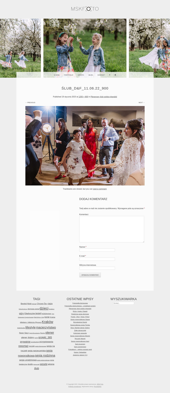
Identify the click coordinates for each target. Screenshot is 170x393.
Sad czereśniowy (80, 347)
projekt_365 (45, 337)
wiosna (51, 364)
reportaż (23, 345)
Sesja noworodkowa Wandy (80, 336)
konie (47, 317)
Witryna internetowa (87, 265)
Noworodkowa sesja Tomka (80, 325)
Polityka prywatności (74, 386)
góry (21, 313)
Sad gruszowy (80, 344)
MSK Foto (100, 384)
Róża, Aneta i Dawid (80, 311)
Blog (91, 75)
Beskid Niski (26, 304)
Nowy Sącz (24, 333)
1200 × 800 (83, 97)
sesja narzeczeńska (37, 351)
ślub (36, 368)
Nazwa (82, 247)
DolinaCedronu (23, 309)
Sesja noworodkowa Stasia (80, 319)
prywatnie (25, 341)
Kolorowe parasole (80, 333)
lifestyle (30, 327)
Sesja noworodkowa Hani (80, 341)
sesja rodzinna (45, 355)
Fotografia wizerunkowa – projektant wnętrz (80, 306)
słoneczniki (36, 364)
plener (49, 332)
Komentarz (83, 214)
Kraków (47, 322)
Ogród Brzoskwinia (34, 333)
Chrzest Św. (42, 304)
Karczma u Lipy (39, 317)
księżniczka (21, 328)
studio (30, 364)
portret (36, 337)
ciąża (49, 303)
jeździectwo (46, 314)
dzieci (44, 308)
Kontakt (101, 75)
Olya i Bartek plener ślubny (80, 328)
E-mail (82, 256)
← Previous (30, 102)
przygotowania (46, 342)
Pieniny (42, 333)
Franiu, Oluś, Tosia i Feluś (80, 317)
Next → (142, 102)
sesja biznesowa (40, 346)
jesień (38, 313)
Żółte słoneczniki (80, 330)
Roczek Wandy (80, 339)
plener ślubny (27, 337)
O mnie (57, 75)
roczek (32, 346)
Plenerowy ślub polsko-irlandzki (104, 97)
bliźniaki (34, 304)
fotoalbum (51, 309)
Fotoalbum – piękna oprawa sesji (80, 349)
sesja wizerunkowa (43, 360)
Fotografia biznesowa (80, 303)
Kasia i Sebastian (80, 352)
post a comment (100, 189)
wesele (43, 364)
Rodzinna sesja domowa (80, 314)
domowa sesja (33, 309)
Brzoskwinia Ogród (80, 322)
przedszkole (35, 342)
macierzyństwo (46, 327)
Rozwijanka (97, 386)
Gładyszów (29, 313)
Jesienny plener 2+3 (80, 355)
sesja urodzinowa (28, 360)
